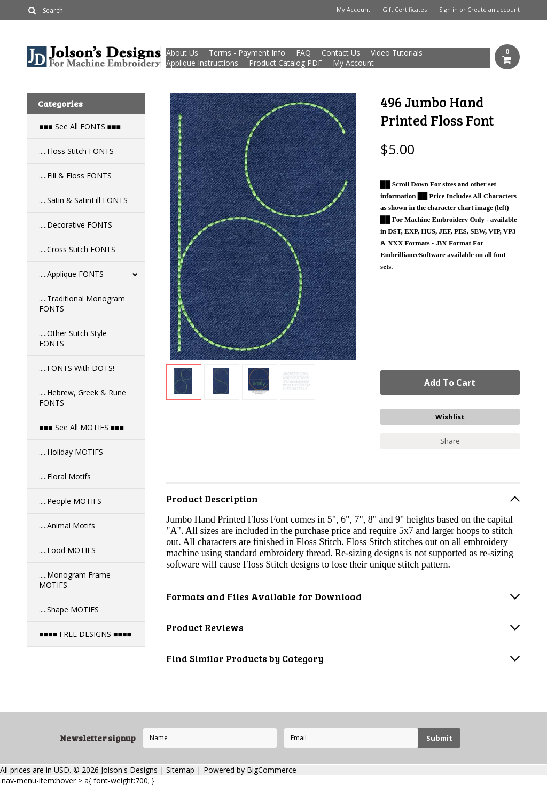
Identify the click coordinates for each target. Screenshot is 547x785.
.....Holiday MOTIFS (71, 452)
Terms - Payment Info (247, 53)
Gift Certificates (404, 9)
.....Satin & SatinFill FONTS (83, 200)
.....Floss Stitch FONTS (76, 151)
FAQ (303, 53)
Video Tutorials (397, 53)
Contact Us (341, 53)
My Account (353, 9)
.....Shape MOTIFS (69, 609)
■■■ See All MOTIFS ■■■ (81, 427)
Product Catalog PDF (285, 63)
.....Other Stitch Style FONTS (73, 338)
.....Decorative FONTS (75, 225)
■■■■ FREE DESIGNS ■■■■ (85, 634)
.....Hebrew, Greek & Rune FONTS (82, 397)
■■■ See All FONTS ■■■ (80, 126)
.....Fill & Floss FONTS (75, 175)
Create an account (493, 9)
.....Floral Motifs (65, 476)
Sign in (448, 9)
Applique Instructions (202, 63)
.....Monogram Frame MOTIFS (75, 580)
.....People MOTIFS (70, 501)
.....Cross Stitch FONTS (77, 249)
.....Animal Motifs (67, 525)
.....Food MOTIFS (67, 550)
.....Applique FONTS (71, 274)
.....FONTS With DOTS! (76, 368)
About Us (182, 53)
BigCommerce (271, 769)
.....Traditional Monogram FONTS (82, 303)
